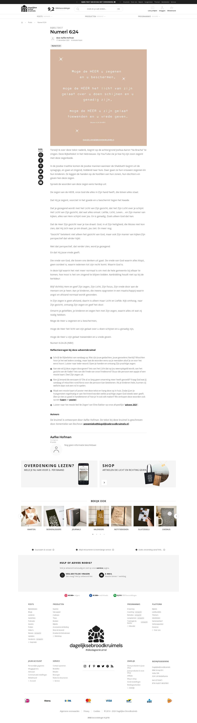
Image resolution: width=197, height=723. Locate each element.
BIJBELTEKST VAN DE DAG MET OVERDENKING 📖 (98, 2)
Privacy (86, 711)
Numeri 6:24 (42, 22)
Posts (30, 22)
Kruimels (126, 2)
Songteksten (148, 2)
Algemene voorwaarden (69, 711)
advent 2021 (131, 404)
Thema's (157, 2)
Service (173, 2)
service (99, 568)
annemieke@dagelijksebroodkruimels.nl (106, 423)
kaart (63, 399)
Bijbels (141, 2)
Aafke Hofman (67, 38)
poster (72, 399)
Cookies (96, 711)
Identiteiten (165, 2)
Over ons (134, 2)
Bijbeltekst (56, 27)
